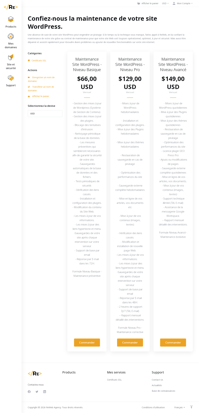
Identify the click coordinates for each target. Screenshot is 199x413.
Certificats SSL (37, 60)
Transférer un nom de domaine (41, 88)
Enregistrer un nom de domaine (41, 79)
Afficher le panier (38, 96)
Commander (87, 342)
